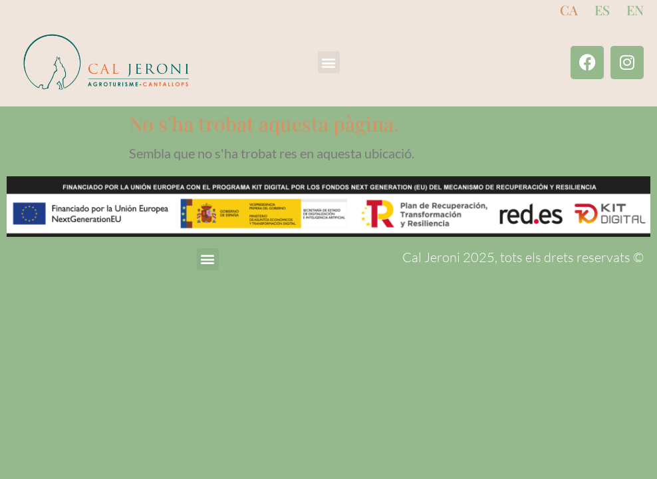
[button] (329, 62)
